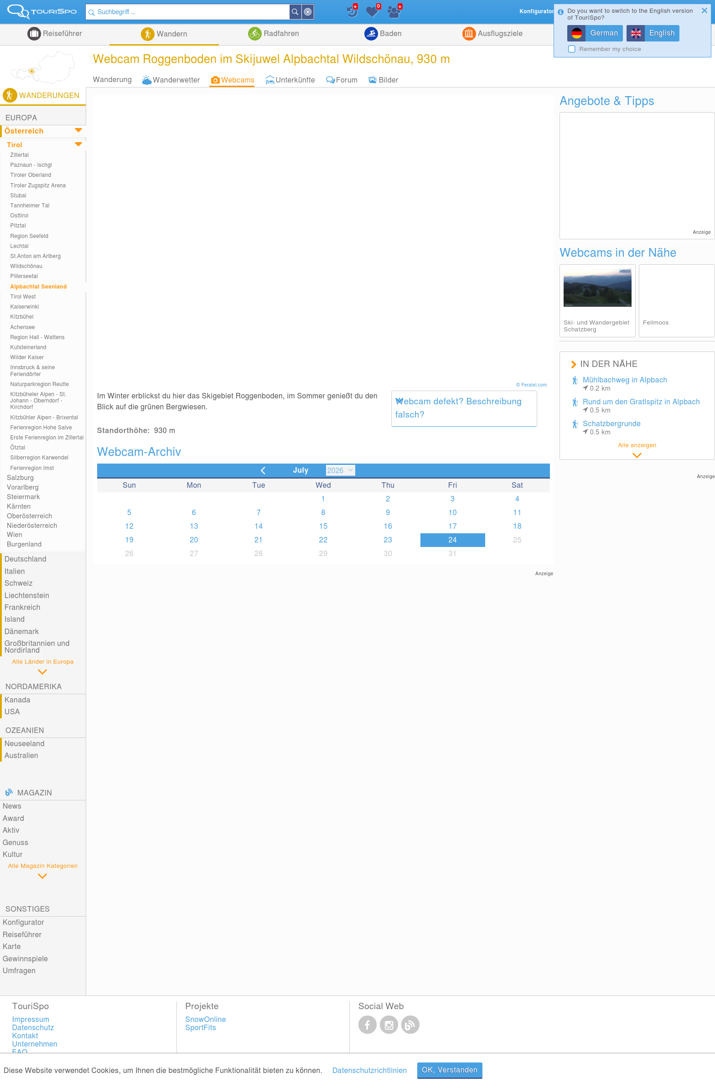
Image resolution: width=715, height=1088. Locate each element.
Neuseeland (25, 744)
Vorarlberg (23, 487)
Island (15, 619)
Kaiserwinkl (24, 306)
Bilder (388, 79)
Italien (15, 571)
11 (517, 512)
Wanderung (112, 79)
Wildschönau (26, 266)
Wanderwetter (176, 79)
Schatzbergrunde (612, 428)
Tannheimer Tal (30, 205)
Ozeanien (24, 730)
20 (194, 540)
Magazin (34, 793)
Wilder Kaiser (27, 357)
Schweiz (19, 583)
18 (517, 526)
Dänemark (22, 631)
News (12, 806)
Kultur (13, 854)
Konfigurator (23, 922)
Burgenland (24, 544)
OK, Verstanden (450, 1070)
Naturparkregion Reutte (39, 384)
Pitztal (18, 225)
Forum (347, 79)
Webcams (238, 79)
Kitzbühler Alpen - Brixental (44, 417)
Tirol (14, 145)
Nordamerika (33, 687)
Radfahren (280, 33)
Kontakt (25, 1036)
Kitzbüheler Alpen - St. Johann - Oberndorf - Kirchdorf (38, 401)
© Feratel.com (532, 385)
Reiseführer (61, 33)
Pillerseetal (24, 276)
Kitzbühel (22, 317)
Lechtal (19, 246)
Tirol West (23, 296)
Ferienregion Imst (32, 468)
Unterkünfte (295, 79)
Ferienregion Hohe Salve (41, 427)
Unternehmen (35, 1044)
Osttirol (19, 215)
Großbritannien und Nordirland (37, 647)
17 (452, 526)
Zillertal (19, 155)
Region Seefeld (29, 236)
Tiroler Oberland (31, 175)
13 (194, 526)
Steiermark (23, 497)
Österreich (24, 131)
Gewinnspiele (25, 959)
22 (323, 540)
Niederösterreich (32, 525)
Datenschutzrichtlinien (369, 1070)
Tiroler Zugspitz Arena (38, 185)
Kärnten (19, 506)
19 (129, 540)
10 (452, 512)
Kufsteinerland (28, 347)
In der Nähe (313, 12)
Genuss (16, 842)
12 (129, 526)
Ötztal (18, 447)
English (662, 33)
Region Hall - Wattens (37, 337)
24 (452, 540)
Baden (390, 33)
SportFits (200, 1027)
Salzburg (20, 477)
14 (258, 526)
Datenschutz (33, 1027)
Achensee (22, 327)
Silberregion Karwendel (39, 457)
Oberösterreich (29, 516)
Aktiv (11, 830)
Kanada (18, 700)
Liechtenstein (27, 595)
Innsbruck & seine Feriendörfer (32, 370)
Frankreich (23, 607)
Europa (21, 118)
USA (12, 712)
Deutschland (26, 559)
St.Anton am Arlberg (35, 256)
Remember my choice (610, 49)
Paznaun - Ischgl (31, 165)
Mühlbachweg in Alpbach (625, 384)
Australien (22, 755)
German (604, 33)
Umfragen (19, 971)
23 (388, 540)
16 (388, 526)
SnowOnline (205, 1019)
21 (258, 540)
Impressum (31, 1019)
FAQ (20, 1052)
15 (323, 526)
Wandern (171, 34)
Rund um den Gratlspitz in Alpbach (641, 406)
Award (14, 818)
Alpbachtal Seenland (38, 286)
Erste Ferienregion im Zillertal (47, 437)
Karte (12, 946)
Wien (14, 534)
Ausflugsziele (499, 33)
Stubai (18, 195)
